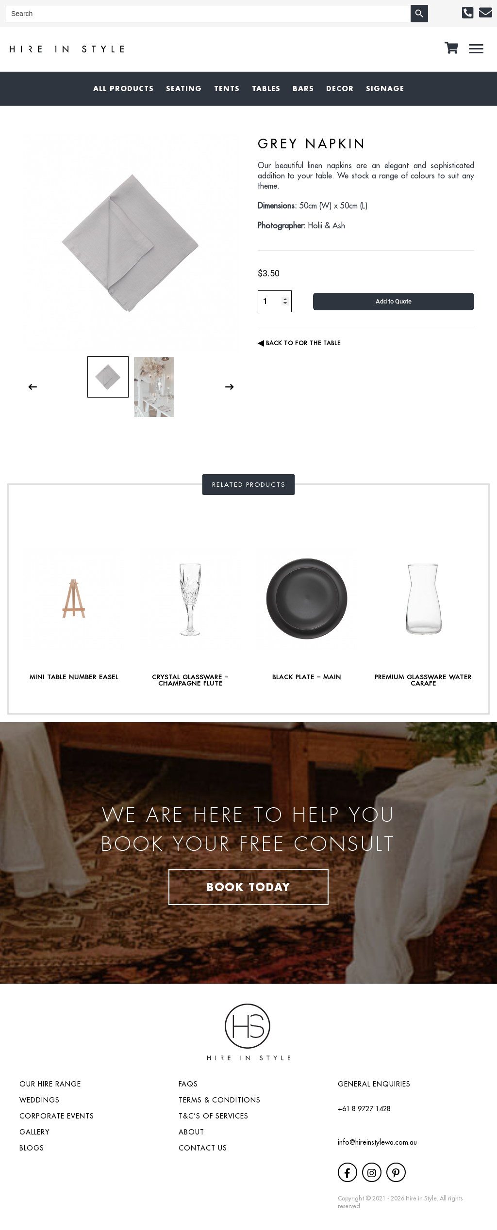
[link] (123, 89)
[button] (467, 12)
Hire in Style (421, 1198)
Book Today (248, 887)
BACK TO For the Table (299, 343)
